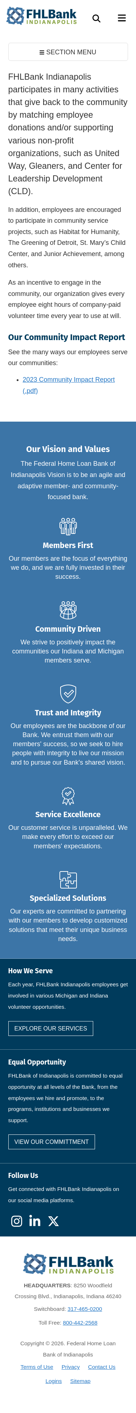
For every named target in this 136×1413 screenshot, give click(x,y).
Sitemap (80, 1381)
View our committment (52, 1142)
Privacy (71, 1367)
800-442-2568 (80, 1323)
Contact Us (102, 1367)
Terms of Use (37, 1367)
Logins (53, 1381)
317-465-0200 (84, 1309)
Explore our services (51, 1028)
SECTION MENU (68, 52)
